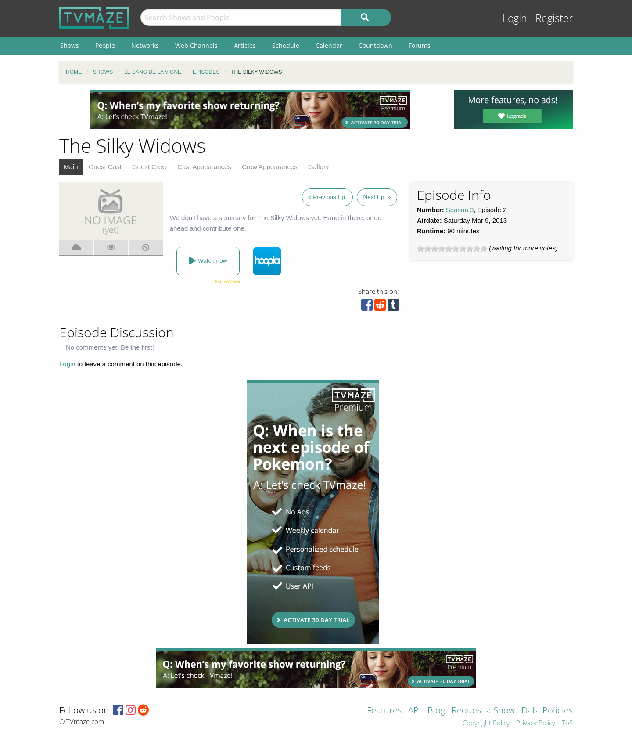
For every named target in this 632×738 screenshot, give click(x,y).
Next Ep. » (377, 197)
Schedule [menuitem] (285, 45)
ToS (567, 723)
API (414, 711)
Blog (436, 711)
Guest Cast (105, 166)
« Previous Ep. (327, 197)
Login (515, 18)
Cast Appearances (204, 166)
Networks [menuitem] (145, 45)
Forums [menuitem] (420, 45)
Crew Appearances (270, 166)
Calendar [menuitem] (329, 45)
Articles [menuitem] (245, 45)
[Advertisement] (250, 109)
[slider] (452, 248)
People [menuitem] (105, 45)
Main (71, 166)
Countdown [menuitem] (375, 45)
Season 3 (460, 209)
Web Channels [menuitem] (196, 45)
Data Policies (547, 711)
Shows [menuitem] (69, 45)
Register (554, 18)
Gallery (318, 166)
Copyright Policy (486, 723)
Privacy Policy (535, 723)
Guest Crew (149, 166)
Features (384, 711)
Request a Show (483, 711)
